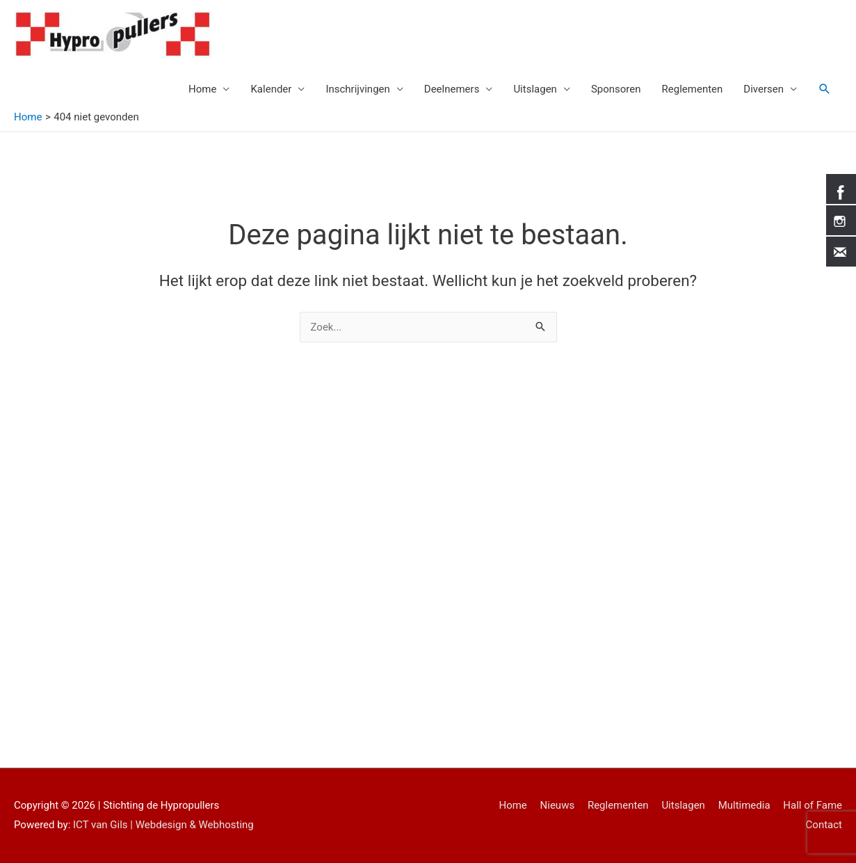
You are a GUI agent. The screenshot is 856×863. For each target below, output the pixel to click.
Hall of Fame (812, 805)
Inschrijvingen (357, 89)
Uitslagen (535, 89)
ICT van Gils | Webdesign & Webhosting (163, 824)
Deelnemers (452, 89)
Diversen (763, 89)
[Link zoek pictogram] (825, 89)
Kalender (270, 89)
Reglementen (692, 89)
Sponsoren (616, 89)
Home (202, 89)
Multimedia (744, 805)
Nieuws (557, 805)
